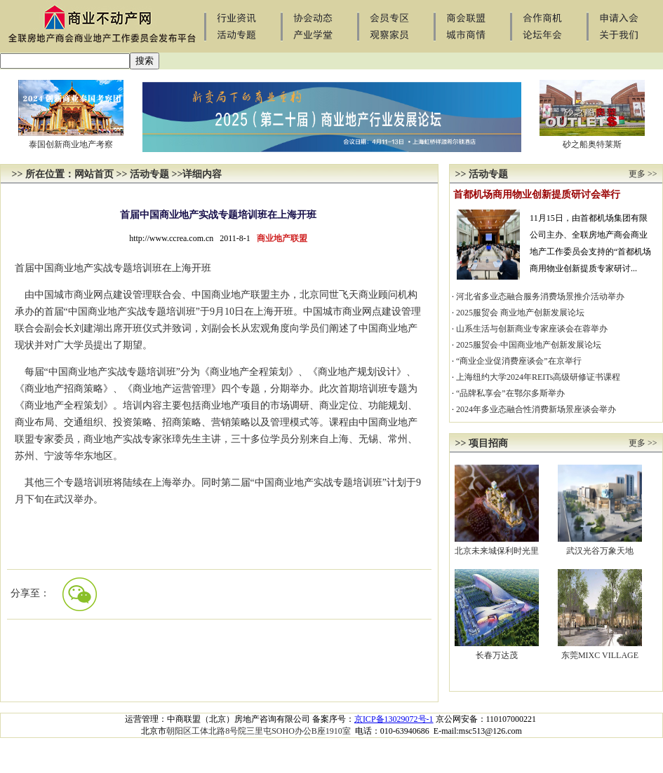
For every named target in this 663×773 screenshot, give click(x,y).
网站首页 (94, 174)
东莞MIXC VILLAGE (599, 655)
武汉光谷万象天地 (600, 551)
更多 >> (643, 174)
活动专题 (149, 174)
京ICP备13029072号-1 (394, 719)
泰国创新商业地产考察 (71, 144)
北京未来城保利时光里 (497, 551)
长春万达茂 (497, 655)
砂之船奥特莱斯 (592, 144)
